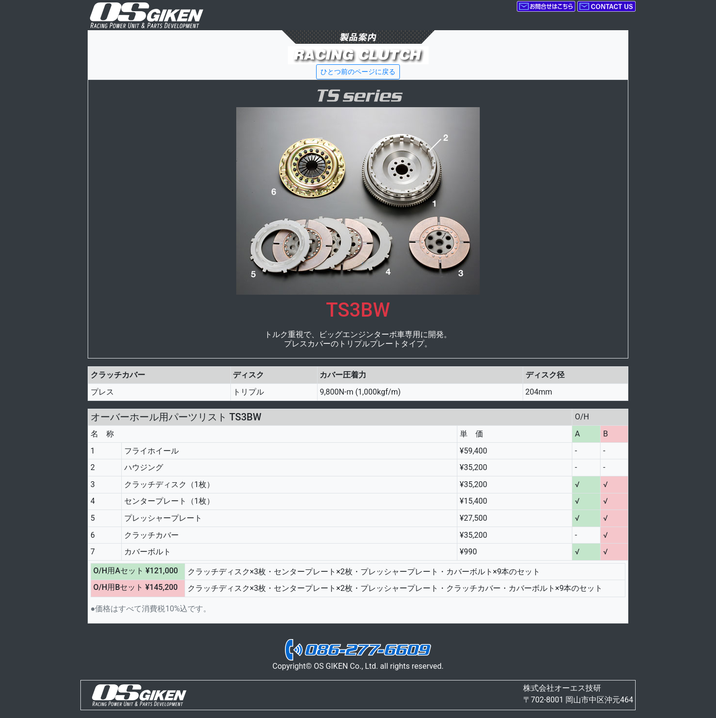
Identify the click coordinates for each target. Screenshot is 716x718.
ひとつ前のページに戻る (358, 72)
